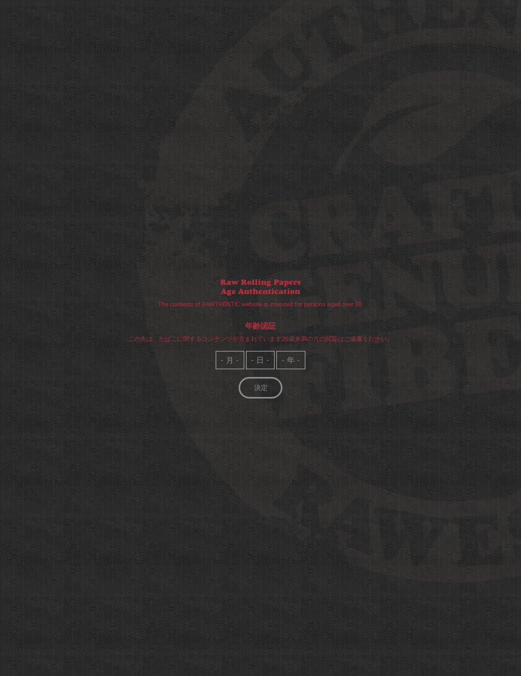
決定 (261, 388)
